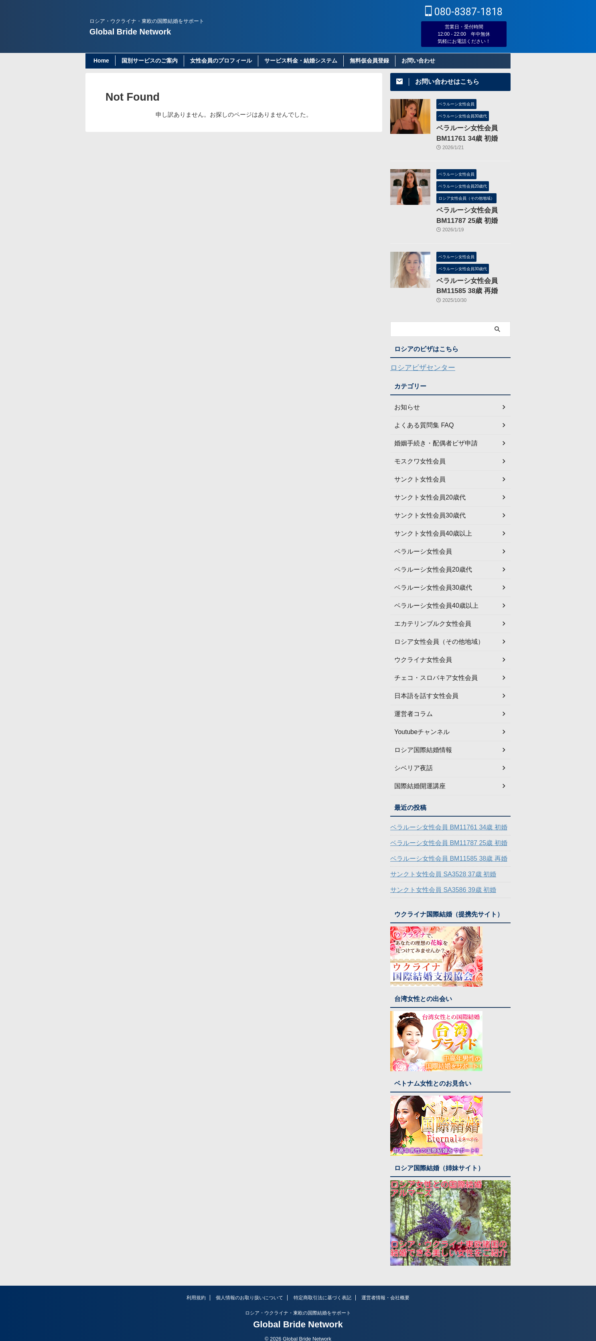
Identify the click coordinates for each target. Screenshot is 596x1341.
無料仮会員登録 (369, 60)
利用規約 (196, 1288)
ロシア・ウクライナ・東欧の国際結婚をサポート (298, 1304)
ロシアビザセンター (417, 359)
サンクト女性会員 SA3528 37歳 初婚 (436, 865)
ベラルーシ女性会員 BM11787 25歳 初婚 (441, 834)
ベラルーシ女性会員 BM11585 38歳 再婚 (441, 849)
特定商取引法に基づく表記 (322, 1288)
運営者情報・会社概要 (385, 1288)
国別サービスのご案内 (150, 60)
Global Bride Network (130, 31)
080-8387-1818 (464, 12)
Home (101, 60)
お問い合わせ (418, 60)
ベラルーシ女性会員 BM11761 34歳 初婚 (441, 818)
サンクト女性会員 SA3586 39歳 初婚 (436, 881)
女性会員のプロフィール (221, 60)
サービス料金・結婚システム (300, 60)
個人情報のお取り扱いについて (249, 1288)
